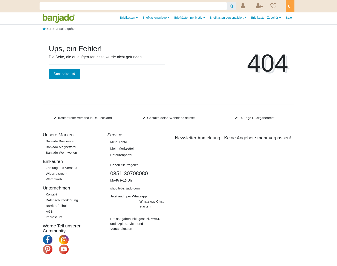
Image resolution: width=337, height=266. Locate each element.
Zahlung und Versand (61, 168)
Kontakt (51, 194)
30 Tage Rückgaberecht (256, 118)
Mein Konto (118, 142)
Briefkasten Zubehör (265, 17)
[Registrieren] (260, 6)
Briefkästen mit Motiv (188, 17)
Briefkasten (128, 17)
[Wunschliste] (277, 6)
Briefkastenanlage (154, 17)
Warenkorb (54, 179)
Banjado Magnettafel (61, 147)
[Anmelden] (243, 6)
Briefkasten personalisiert (227, 17)
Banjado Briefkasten (60, 141)
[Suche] (231, 6)
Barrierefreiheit (56, 205)
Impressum (54, 217)
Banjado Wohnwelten (61, 152)
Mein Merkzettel (122, 148)
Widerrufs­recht (56, 173)
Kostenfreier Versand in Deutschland (85, 118)
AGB (49, 211)
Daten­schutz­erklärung (62, 200)
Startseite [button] (64, 74)
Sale (289, 17)
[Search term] (133, 6)
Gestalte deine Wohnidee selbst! (171, 118)
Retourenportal (121, 155)
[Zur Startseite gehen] (60, 28)
